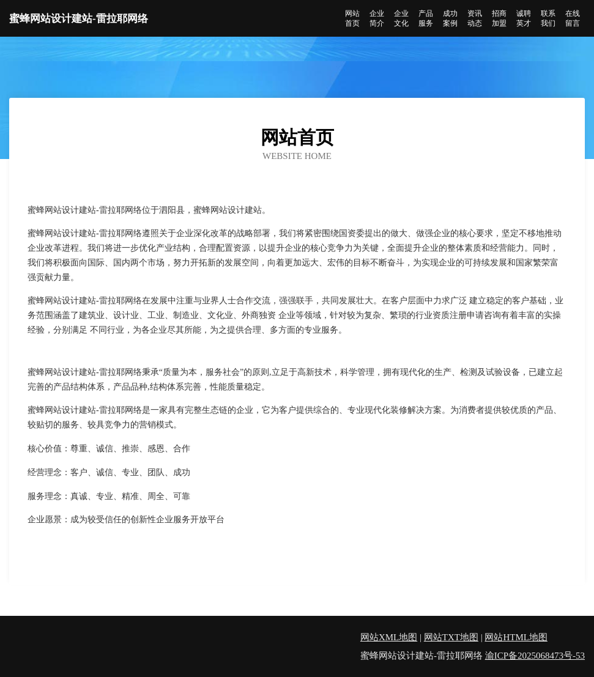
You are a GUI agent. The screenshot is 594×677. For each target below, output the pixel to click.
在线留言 (572, 18)
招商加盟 (499, 18)
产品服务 (425, 18)
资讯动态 (474, 18)
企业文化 (401, 18)
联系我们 (548, 18)
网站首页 (352, 18)
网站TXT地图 (451, 637)
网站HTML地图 (516, 637)
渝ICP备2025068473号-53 (535, 655)
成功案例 (450, 18)
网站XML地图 (388, 637)
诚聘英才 (523, 18)
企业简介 (376, 18)
